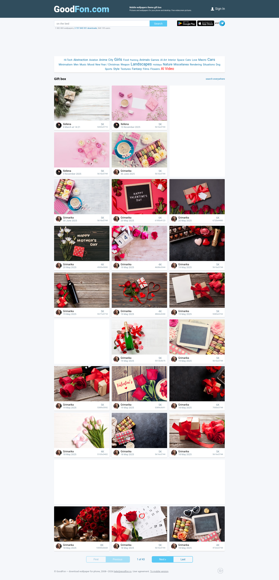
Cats (188, 60)
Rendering (196, 64)
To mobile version (159, 571)
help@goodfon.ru (122, 571)
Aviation (93, 59)
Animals (144, 60)
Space (180, 60)
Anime (103, 60)
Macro (202, 60)
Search (158, 23)
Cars (211, 60)
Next (162, 559)
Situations (209, 64)
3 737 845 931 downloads (86, 28)
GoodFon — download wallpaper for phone (78, 571)
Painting (134, 60)
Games (155, 60)
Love (194, 59)
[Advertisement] (139, 43)
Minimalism (66, 64)
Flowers (155, 69)
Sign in (218, 8)
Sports (108, 69)
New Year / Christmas (107, 64)
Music (83, 64)
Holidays (157, 64)
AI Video (167, 69)
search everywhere (215, 79)
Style (116, 69)
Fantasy (137, 69)
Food (126, 59)
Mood (90, 64)
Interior (172, 59)
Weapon (125, 64)
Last (183, 559)
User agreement (141, 571)
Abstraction (80, 60)
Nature (167, 64)
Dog (218, 64)
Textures (126, 69)
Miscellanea (181, 64)
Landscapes (141, 64)
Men (76, 64)
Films (146, 69)
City (110, 60)
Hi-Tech (68, 59)
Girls (118, 59)
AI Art (163, 60)
